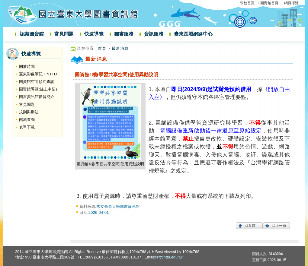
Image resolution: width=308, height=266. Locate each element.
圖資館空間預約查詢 (36, 81)
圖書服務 (123, 33)
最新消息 (120, 48)
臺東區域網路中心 (193, 33)
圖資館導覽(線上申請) (38, 89)
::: (5, 49)
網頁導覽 (291, 3)
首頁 (102, 48)
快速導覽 (94, 33)
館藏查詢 (27, 119)
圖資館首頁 (269, 3)
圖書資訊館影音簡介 (36, 96)
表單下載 (27, 127)
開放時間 (27, 66)
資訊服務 (153, 33)
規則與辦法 (29, 112)
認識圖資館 (32, 33)
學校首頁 (247, 3)
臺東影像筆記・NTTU (38, 74)
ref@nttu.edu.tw (169, 257)
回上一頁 (279, 225)
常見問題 (64, 33)
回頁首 (250, 225)
